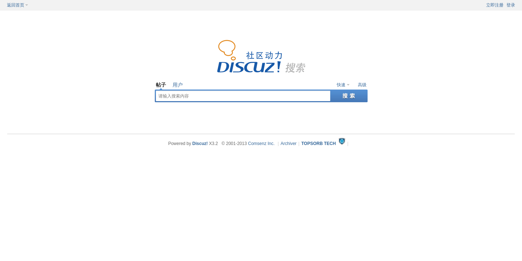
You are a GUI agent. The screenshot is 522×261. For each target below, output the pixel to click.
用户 (178, 85)
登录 (510, 5)
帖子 (161, 85)
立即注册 (495, 5)
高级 (362, 84)
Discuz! (200, 143)
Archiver (289, 143)
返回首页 (15, 5)
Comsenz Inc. (261, 143)
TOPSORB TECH (318, 143)
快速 (341, 84)
